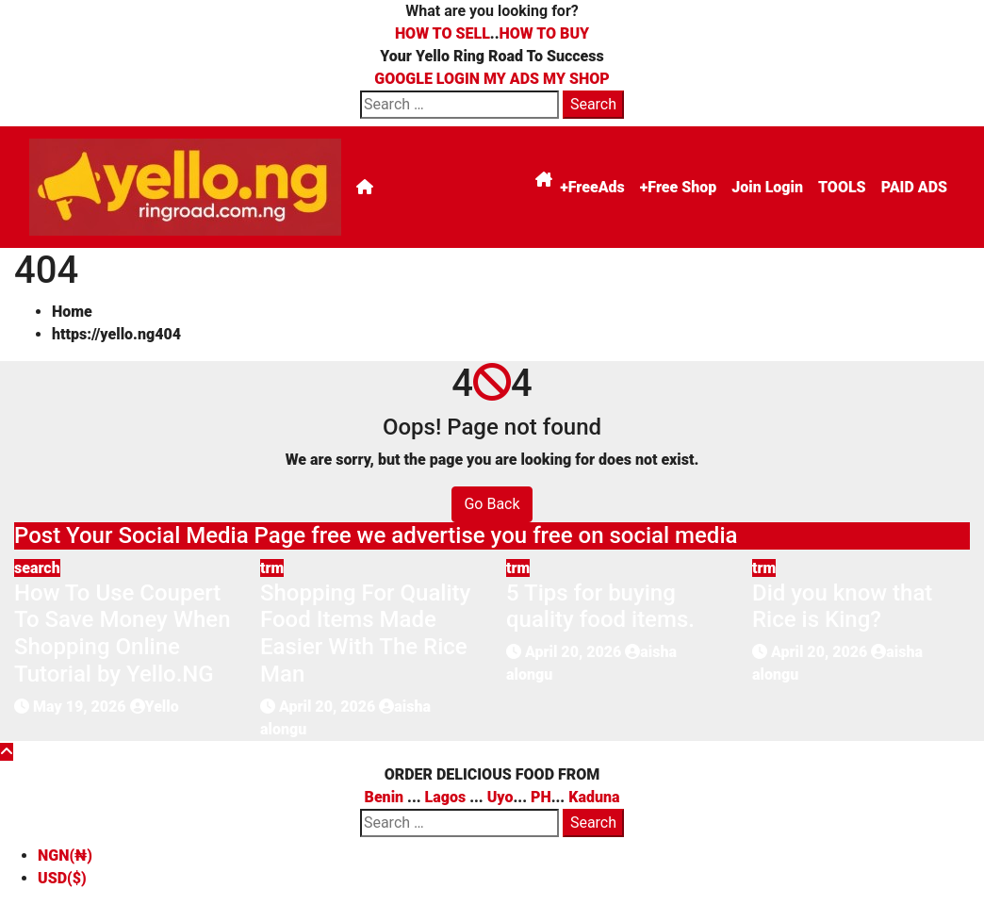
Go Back (491, 504)
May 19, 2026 (81, 707)
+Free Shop (678, 187)
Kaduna (593, 797)
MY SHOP (576, 79)
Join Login (767, 187)
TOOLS (842, 187)
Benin (384, 797)
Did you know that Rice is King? (842, 607)
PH (541, 797)
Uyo (500, 797)
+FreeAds (592, 187)
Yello (154, 707)
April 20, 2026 (329, 707)
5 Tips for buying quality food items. (600, 607)
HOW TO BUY (545, 33)
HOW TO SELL (442, 33)
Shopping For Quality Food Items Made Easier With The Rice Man (365, 633)
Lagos (446, 797)
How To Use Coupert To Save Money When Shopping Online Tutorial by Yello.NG (122, 633)
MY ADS (511, 79)
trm (272, 568)
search (37, 568)
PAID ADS (914, 187)
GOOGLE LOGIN (429, 79)
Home (72, 312)
